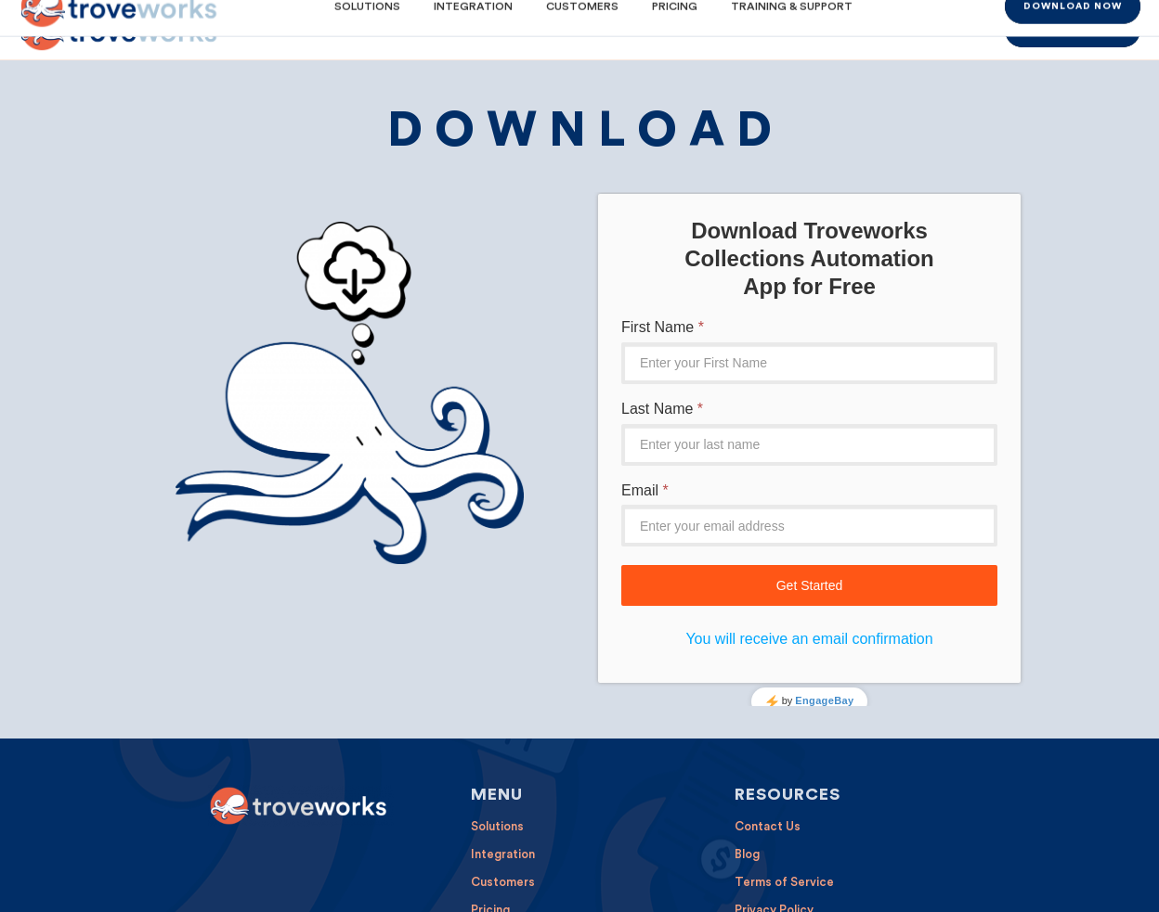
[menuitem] (360, 30)
